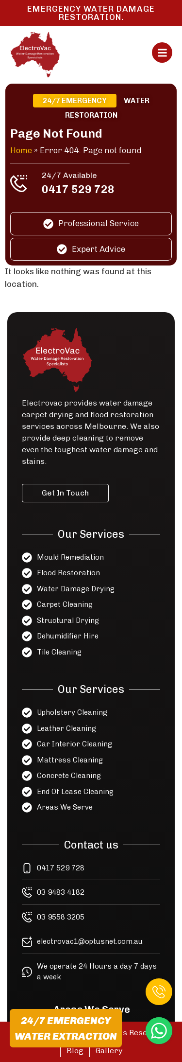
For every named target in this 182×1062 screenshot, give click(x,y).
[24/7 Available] (22, 183)
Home (24, 151)
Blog (74, 1050)
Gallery (109, 1050)
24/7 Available (70, 175)
